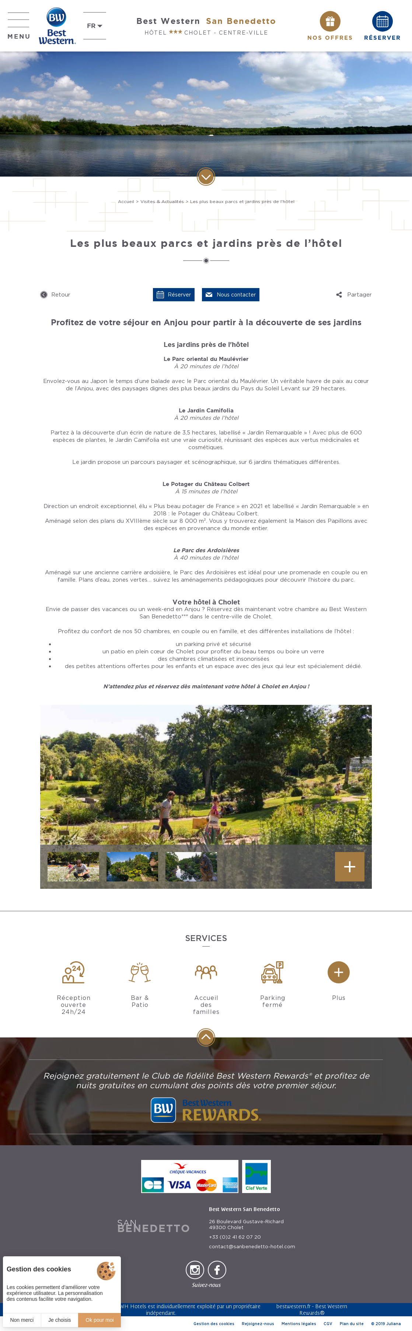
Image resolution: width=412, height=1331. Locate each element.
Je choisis (59, 1320)
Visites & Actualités (162, 201)
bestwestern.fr (293, 1306)
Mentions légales (299, 1323)
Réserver (179, 295)
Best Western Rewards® (323, 1309)
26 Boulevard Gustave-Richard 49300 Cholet (246, 1224)
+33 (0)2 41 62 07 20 (235, 1237)
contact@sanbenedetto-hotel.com (252, 1246)
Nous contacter (236, 295)
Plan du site (352, 1323)
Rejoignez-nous (258, 1323)
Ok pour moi (99, 1320)
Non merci (22, 1320)
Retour (60, 294)
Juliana (393, 1323)
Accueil (126, 201)
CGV (328, 1323)
